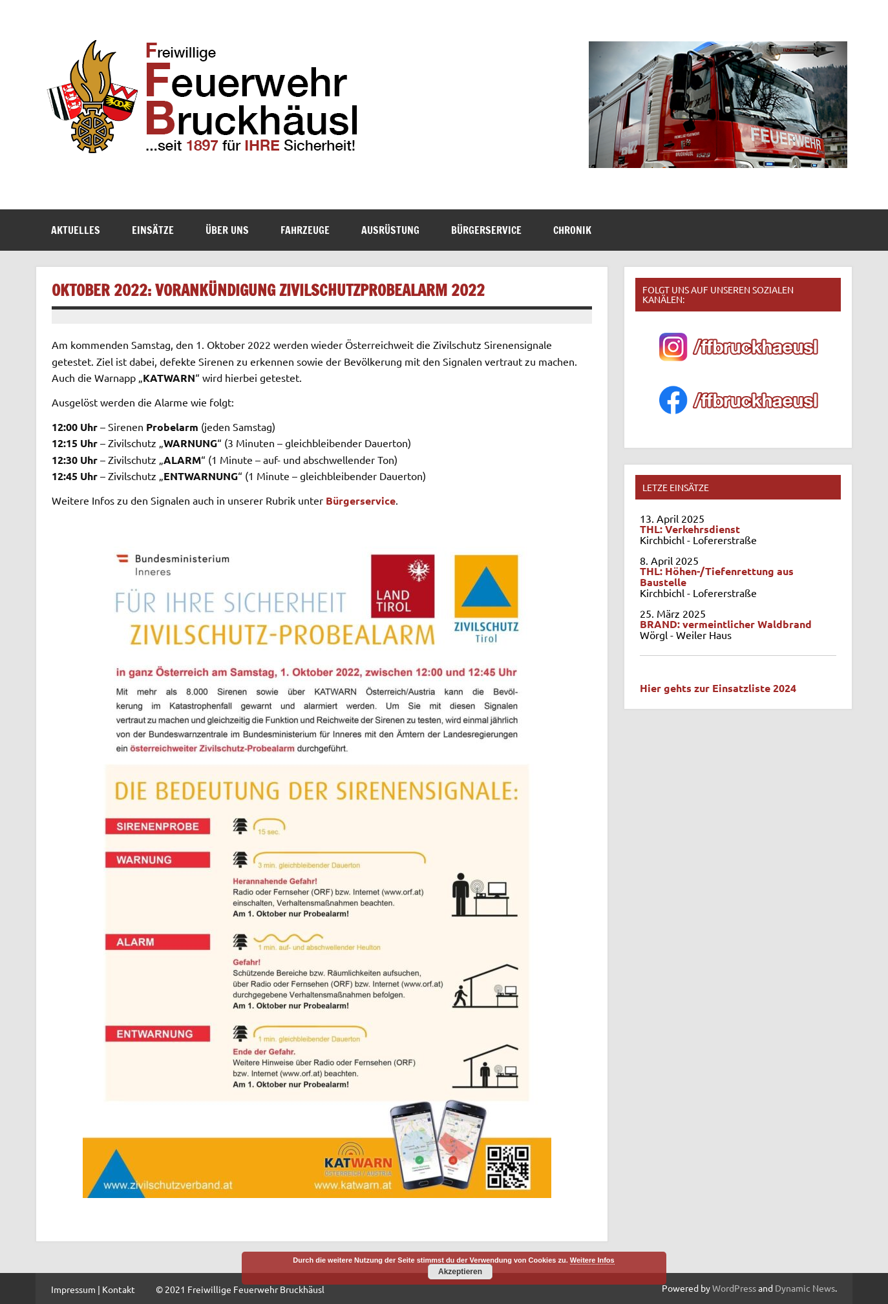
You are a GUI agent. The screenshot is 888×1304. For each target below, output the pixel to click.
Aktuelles (75, 230)
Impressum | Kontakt (93, 1289)
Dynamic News (805, 1288)
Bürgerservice (486, 230)
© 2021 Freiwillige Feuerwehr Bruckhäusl (240, 1289)
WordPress (734, 1288)
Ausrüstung (390, 230)
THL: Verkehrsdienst (690, 529)
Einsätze (153, 230)
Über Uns (227, 230)
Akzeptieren (460, 1271)
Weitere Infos (592, 1260)
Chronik (572, 230)
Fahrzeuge (305, 230)
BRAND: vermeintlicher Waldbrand (726, 624)
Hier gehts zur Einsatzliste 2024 (718, 688)
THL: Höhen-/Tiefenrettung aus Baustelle (717, 576)
